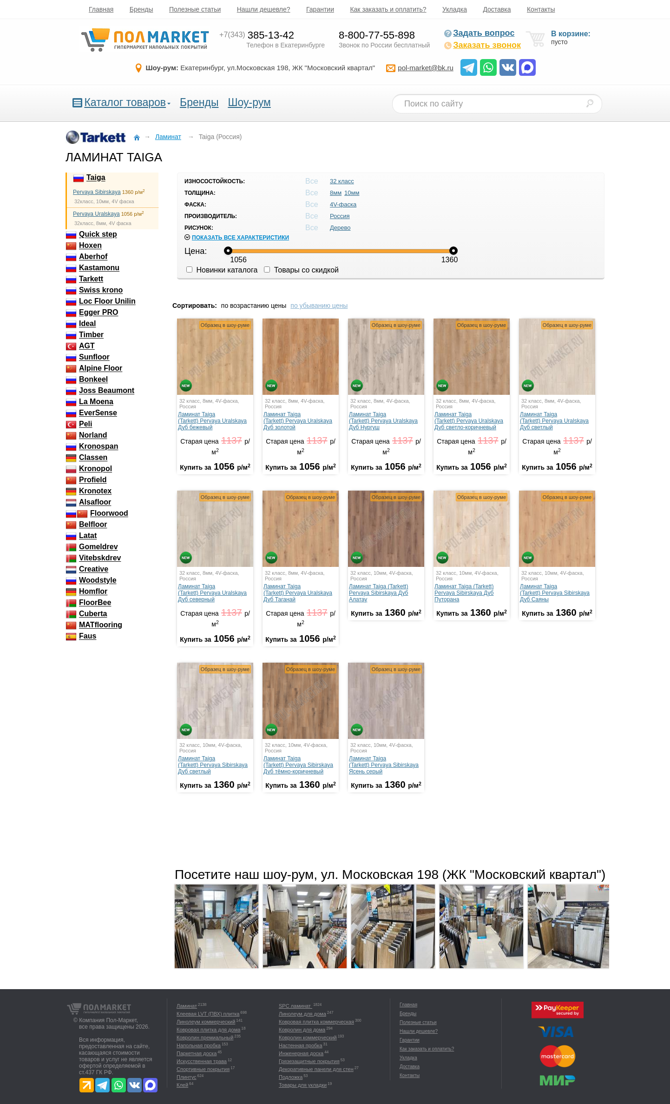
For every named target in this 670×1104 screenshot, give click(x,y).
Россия (340, 216)
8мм (336, 192)
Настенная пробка (300, 1045)
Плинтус (187, 1077)
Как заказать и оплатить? (388, 9)
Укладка (454, 9)
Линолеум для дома (302, 1014)
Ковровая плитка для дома (208, 1029)
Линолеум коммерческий (206, 1021)
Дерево (340, 227)
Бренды (141, 9)
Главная (101, 9)
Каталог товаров (125, 102)
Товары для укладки (303, 1085)
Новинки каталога (221, 270)
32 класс (342, 181)
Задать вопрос (479, 33)
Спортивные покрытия (203, 1069)
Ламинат (187, 1006)
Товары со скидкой (301, 270)
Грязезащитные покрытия (309, 1061)
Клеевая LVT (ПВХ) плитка (208, 1014)
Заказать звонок (482, 45)
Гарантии (320, 9)
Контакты (541, 9)
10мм (351, 192)
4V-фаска (343, 204)
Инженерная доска (301, 1053)
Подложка (290, 1077)
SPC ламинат (295, 1006)
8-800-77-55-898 (377, 35)
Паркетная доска (197, 1053)
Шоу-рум (249, 102)
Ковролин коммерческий (308, 1037)
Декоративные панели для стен (316, 1069)
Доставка (497, 9)
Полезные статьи (195, 9)
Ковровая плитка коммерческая (316, 1021)
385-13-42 (256, 35)
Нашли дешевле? (263, 9)
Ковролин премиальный (205, 1037)
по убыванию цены (319, 305)
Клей (182, 1085)
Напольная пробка (199, 1045)
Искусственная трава (202, 1061)
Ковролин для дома (302, 1029)
